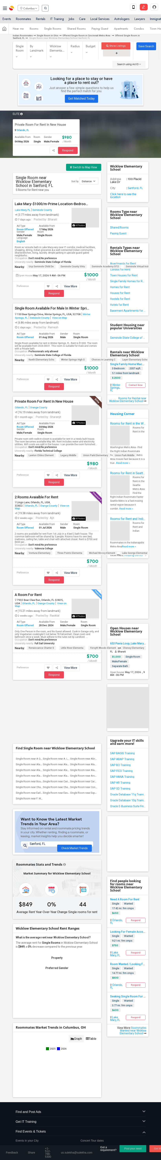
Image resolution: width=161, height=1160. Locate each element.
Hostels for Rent (120, 299)
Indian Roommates (23, 35)
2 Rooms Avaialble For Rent (36, 497)
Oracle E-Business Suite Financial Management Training (127, 806)
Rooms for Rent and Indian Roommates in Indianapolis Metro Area (127, 519)
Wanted (128, 903)
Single (115, 903)
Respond (67, 150)
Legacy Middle (68, 455)
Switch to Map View (83, 167)
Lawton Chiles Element (41, 455)
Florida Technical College (48, 450)
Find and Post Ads (80, 1052)
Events (6, 20)
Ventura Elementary (39, 553)
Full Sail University (44, 643)
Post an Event (89, 1085)
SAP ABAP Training (122, 759)
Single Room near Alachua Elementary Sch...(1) (69, 705)
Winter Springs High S (73, 359)
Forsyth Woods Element (103, 648)
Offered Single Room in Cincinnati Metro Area (87, 35)
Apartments (121, 30)
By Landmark (37, 48)
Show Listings (116, 45)
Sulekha (12, 9)
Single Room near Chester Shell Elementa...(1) (68, 728)
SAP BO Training (120, 765)
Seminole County (42, 209)
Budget (91, 46)
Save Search (146, 46)
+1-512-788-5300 (28, 1107)
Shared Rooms (76, 30)
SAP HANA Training (122, 776)
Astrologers (122, 20)
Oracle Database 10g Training (127, 800)
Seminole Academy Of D (105, 266)
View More (70, 286)
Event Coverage (25, 1085)
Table (91, 978)
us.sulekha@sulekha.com (33, 1115)
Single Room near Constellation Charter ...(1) (95, 728)
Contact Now (136, 385)
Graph (76, 978)
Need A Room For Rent (124, 899)
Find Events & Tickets (80, 1071)
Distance (88, 181)
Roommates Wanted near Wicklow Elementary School (133, 1030)
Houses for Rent (120, 293)
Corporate (80, 1094)
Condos (139, 30)
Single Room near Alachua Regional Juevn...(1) (96, 711)
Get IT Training (80, 1062)
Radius (75, 46)
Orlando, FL (22, 130)
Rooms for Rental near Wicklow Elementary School (127, 400)
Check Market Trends (74, 790)
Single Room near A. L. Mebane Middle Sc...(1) (69, 699)
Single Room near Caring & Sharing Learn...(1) (68, 722)
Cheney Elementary (133, 648)
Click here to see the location (123, 195)
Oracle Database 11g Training (127, 794)
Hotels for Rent (119, 304)
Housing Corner (122, 414)
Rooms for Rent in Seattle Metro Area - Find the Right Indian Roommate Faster (127, 473)
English (21, 241)
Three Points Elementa (69, 553)
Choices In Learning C (103, 359)
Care (82, 20)
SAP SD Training (120, 788)
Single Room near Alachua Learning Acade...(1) (42, 711)
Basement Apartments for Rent (127, 310)
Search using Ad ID (129, 64)
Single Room (20, 48)
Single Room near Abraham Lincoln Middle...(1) (96, 699)
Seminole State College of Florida (53, 262)
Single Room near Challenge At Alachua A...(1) (42, 728)
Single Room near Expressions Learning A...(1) (96, 733)
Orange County (38, 407)
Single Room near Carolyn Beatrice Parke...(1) (95, 722)
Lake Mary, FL (22, 209)
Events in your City (27, 1080)
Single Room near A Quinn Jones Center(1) (40, 699)
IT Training (57, 20)
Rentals (40, 20)
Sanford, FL (135, 188)
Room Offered (25, 229)
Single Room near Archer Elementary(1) (92, 716)
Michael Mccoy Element (102, 553)
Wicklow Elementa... (57, 48)
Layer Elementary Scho (134, 359)
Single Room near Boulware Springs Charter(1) (42, 722)
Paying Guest (100, 30)
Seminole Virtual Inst (137, 266)
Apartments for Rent (123, 263)
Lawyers (139, 20)
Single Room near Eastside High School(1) (67, 733)
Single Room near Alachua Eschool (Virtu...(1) (95, 705)
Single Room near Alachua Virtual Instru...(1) (40, 716)
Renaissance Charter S (41, 648)
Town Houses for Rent (124, 275)
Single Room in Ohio (47, 35)
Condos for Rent (120, 269)
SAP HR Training (120, 782)
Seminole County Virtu (73, 266)
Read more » (123, 463)
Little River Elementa (72, 648)
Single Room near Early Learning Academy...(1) (42, 733)
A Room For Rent (28, 595)
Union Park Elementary (95, 455)
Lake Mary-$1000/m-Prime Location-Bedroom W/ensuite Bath (52, 204)
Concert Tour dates (92, 1080)
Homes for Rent (120, 287)
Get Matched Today (81, 98)
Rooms (34, 30)
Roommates (23, 20)
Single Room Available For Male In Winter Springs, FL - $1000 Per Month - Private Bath (52, 308)
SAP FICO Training (121, 771)
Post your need (132, 1148)
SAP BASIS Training (122, 753)
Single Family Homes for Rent (127, 281)
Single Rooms (52, 30)
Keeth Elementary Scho (41, 359)
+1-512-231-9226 (51, 1107)
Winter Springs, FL (115, 387)
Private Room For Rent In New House (40, 124)
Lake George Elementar (134, 553)
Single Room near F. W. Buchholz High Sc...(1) (41, 739)
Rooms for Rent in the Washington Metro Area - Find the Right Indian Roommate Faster (127, 423)
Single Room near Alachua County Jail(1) (39, 705)
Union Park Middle (124, 455)
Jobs (71, 20)
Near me (18, 30)
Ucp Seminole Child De (41, 266)
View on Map (59, 317)
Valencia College (44, 548)
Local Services (99, 20)
